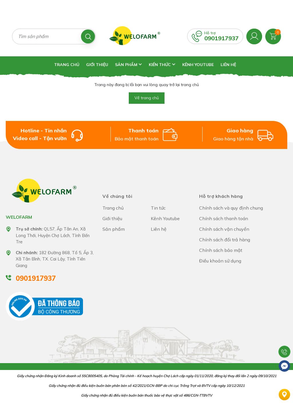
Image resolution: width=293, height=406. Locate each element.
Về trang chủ (146, 97)
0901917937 (221, 38)
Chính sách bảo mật (220, 250)
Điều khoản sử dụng (220, 261)
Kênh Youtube (198, 64)
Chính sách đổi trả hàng (224, 239)
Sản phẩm (128, 64)
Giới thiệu (97, 64)
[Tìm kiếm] (88, 36)
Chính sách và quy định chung (231, 208)
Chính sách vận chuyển (224, 229)
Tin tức (158, 208)
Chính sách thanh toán (223, 218)
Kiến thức (162, 64)
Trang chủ (66, 64)
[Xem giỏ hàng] (273, 35)
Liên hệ (228, 64)
